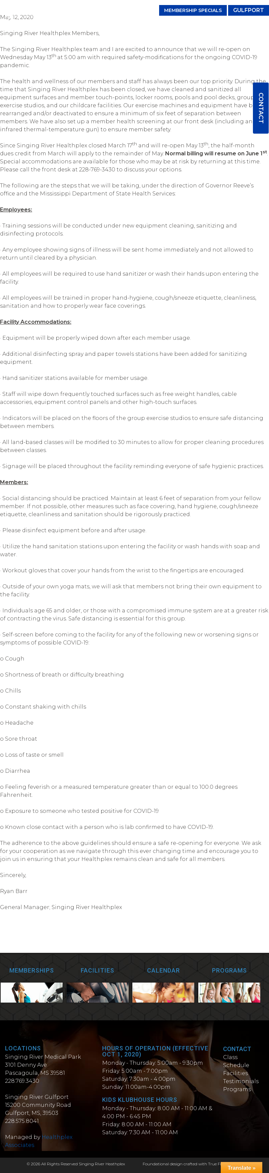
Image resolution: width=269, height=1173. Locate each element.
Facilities (235, 1073)
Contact (261, 108)
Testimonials (241, 1081)
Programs (237, 1089)
